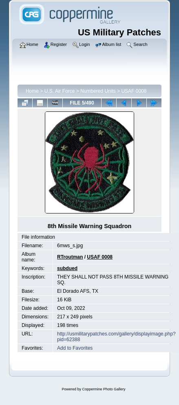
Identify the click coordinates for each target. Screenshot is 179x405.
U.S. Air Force (59, 91)
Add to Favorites (75, 348)
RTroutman (70, 257)
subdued (67, 268)
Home (32, 91)
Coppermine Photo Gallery (103, 389)
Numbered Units (98, 91)
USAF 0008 (133, 91)
